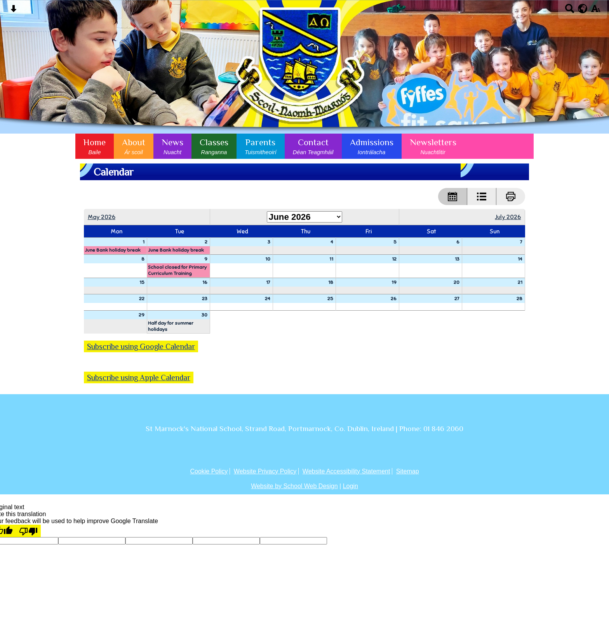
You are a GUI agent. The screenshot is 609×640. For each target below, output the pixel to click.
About (133, 146)
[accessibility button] (595, 11)
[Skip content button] (13, 11)
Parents (261, 146)
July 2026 (508, 217)
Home (95, 146)
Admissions (371, 146)
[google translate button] (582, 8)
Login (350, 486)
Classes (214, 146)
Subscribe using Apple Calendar (138, 377)
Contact (313, 146)
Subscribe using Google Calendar (141, 346)
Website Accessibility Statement (346, 471)
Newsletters (433, 146)
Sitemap (407, 471)
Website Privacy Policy (265, 471)
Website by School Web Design (294, 486)
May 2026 (101, 217)
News (172, 146)
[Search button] (569, 11)
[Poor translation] (28, 531)
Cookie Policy (209, 471)
